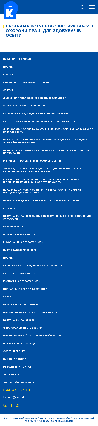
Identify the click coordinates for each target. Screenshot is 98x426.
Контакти (9, 75)
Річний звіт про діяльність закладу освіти (32, 161)
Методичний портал (17, 367)
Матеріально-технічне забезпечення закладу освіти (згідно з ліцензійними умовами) (45, 141)
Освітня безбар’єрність (19, 273)
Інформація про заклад (19, 344)
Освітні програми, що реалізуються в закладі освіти (39, 121)
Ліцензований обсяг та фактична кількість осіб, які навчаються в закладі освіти (48, 130)
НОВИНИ (8, 67)
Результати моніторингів (20, 305)
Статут (8, 90)
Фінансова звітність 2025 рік (22, 328)
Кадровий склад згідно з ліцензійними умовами (35, 114)
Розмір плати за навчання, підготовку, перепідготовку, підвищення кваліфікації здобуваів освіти (41, 181)
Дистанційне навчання (18, 382)
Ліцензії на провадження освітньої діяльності (35, 98)
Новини (8, 258)
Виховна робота (14, 359)
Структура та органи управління (25, 106)
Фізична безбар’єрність (19, 235)
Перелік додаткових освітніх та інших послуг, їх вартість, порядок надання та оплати (43, 191)
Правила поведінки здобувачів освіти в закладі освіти (41, 201)
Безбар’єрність (13, 227)
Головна (9, 208)
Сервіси (8, 297)
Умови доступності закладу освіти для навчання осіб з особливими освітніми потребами (42, 170)
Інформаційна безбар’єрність (23, 242)
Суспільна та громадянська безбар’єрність (32, 266)
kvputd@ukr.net (13, 397)
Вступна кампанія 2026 (18, 320)
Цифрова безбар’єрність (20, 250)
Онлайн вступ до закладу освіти (26, 82)
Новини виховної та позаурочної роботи (32, 336)
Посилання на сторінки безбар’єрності (30, 312)
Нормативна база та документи (25, 289)
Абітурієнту (11, 375)
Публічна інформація (17, 59)
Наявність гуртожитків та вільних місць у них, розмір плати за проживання (46, 152)
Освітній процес (14, 351)
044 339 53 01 (16, 390)
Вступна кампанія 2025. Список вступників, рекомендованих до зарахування (47, 217)
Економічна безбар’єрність (21, 281)
